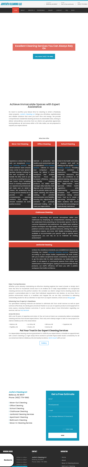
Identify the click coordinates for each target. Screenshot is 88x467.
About (23, 10)
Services (30, 10)
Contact (59, 10)
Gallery (50, 10)
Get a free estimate (66, 4)
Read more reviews (44, 379)
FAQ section (25, 310)
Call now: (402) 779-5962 (44, 56)
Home (15, 10)
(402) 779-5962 (81, 4)
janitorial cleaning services (58, 252)
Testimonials (41, 10)
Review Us (6, 460)
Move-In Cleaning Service (70, 463)
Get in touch (53, 338)
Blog (72, 10)
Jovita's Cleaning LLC (27, 114)
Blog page (71, 298)
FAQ (67, 10)
